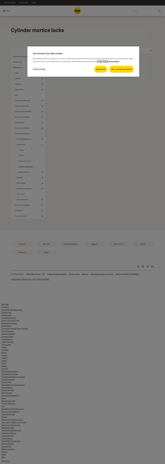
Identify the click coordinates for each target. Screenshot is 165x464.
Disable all (100, 69)
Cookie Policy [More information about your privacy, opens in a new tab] (102, 61)
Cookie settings (39, 69)
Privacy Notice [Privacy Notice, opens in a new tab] (113, 61)
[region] (83, 61)
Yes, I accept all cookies (121, 69)
